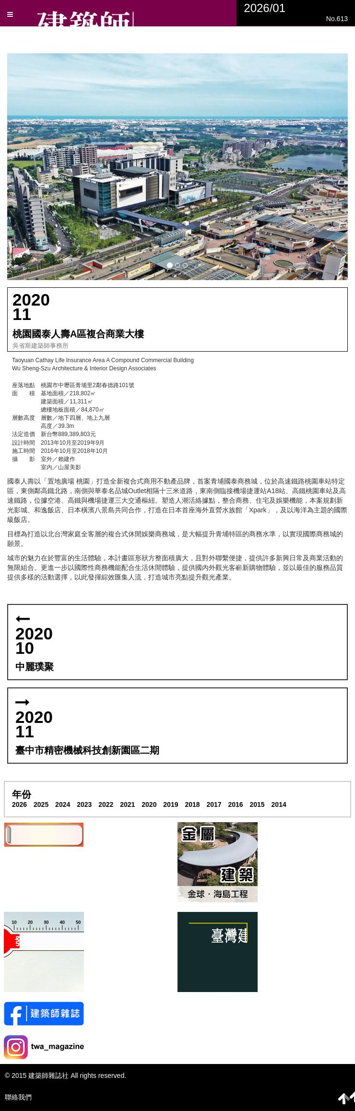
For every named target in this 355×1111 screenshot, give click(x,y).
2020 (149, 804)
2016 (235, 804)
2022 (105, 804)
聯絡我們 (18, 1097)
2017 (213, 804)
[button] (177, 166)
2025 (41, 804)
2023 (84, 804)
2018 (192, 804)
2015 (257, 804)
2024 (62, 804)
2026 (19, 804)
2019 (170, 804)
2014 (279, 804)
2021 (127, 804)
